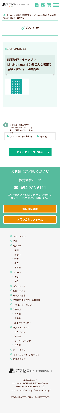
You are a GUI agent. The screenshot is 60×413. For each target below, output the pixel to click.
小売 (16, 263)
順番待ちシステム (22, 322)
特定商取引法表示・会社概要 (26, 300)
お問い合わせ (19, 290)
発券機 (17, 318)
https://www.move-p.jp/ (39, 390)
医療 (16, 250)
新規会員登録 (19, 359)
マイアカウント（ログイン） (26, 354)
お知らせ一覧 (19, 286)
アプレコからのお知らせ (22, 136)
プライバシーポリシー (23, 304)
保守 (16, 281)
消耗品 (17, 336)
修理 (16, 277)
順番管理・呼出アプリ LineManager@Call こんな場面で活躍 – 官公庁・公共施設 (21, 125)
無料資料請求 (30, 209)
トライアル (19, 332)
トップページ (19, 236)
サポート (17, 272)
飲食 (16, 258)
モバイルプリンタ (22, 340)
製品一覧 (17, 309)
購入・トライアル (21, 327)
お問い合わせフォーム (30, 219)
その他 (43, 136)
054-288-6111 (30, 187)
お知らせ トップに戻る (30, 152)
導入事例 (17, 245)
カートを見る (19, 349)
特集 (15, 241)
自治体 (17, 254)
